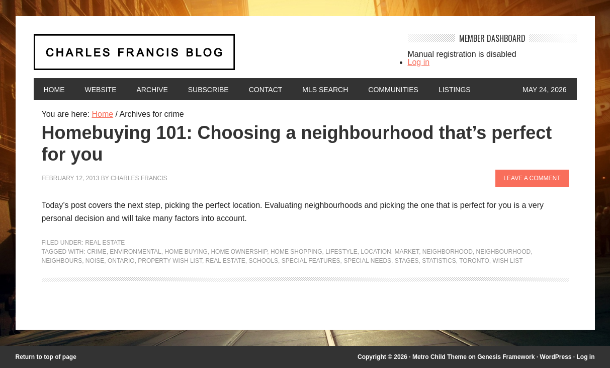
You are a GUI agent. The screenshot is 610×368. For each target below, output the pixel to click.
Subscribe (208, 90)
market (406, 251)
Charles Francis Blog (212, 56)
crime (97, 251)
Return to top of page (46, 356)
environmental (135, 251)
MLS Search (325, 90)
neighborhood (447, 251)
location (376, 251)
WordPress (555, 356)
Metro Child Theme (439, 356)
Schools (263, 260)
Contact (266, 90)
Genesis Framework (506, 356)
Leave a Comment (531, 178)
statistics (439, 260)
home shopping (296, 251)
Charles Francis (139, 178)
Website (101, 90)
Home (54, 90)
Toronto (474, 260)
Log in (419, 62)
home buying (185, 251)
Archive (152, 90)
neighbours (62, 260)
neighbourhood (503, 251)
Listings (455, 90)
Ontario (121, 260)
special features (311, 260)
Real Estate (105, 242)
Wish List (507, 260)
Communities (393, 90)
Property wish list (170, 260)
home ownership (239, 251)
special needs (367, 260)
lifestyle (341, 251)
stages (407, 260)
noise (94, 260)
